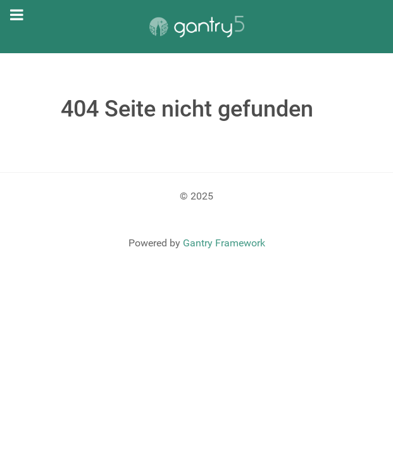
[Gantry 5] (197, 26)
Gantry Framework (224, 243)
